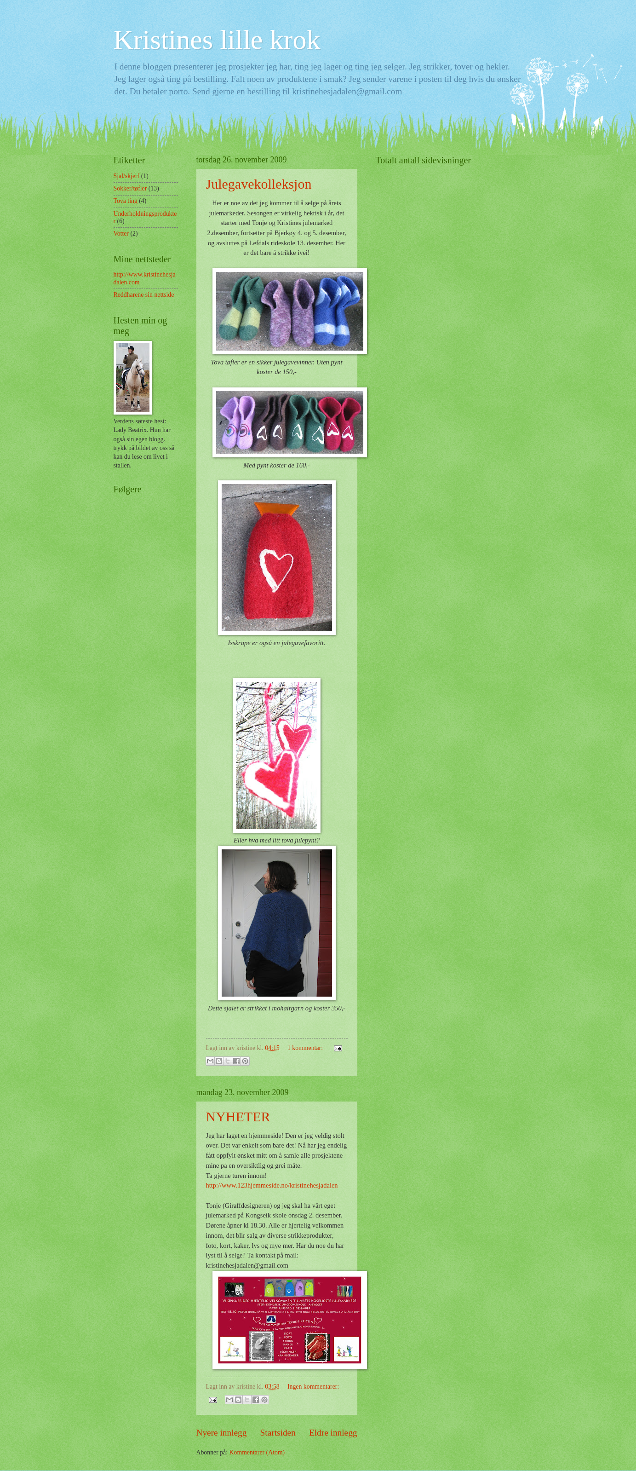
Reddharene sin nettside (144, 294)
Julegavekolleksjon (259, 183)
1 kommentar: (305, 1047)
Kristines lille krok (217, 39)
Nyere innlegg (221, 1432)
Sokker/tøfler (130, 188)
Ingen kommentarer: (313, 1386)
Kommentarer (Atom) (257, 1452)
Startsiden (278, 1432)
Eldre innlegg (333, 1432)
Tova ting (126, 200)
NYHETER (238, 1116)
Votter (121, 233)
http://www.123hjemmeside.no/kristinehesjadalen (272, 1185)
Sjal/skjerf (127, 176)
